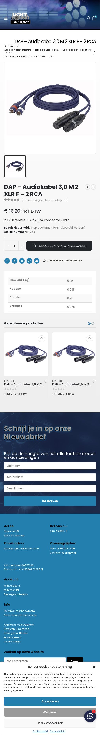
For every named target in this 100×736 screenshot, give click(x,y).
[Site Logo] (20, 18)
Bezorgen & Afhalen (16, 633)
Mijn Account (12, 585)
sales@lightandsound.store (21, 548)
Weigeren (50, 712)
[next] (93, 187)
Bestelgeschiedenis (16, 594)
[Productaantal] (14, 246)
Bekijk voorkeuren (50, 723)
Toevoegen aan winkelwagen (62, 246)
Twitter (14, 261)
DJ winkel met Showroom (19, 611)
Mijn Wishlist (11, 590)
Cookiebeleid (40, 731)
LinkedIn (22, 261)
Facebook (7, 261)
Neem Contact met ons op (20, 615)
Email (37, 261)
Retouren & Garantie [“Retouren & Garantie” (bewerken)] (16, 629)
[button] (94, 667)
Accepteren (50, 701)
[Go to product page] (26, 354)
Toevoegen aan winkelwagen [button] (41, 338)
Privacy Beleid (57, 731)
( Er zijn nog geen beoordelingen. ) (45, 200)
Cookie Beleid (12, 641)
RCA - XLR (9, 381)
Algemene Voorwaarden (19, 624)
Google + (29, 261)
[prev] (87, 187)
